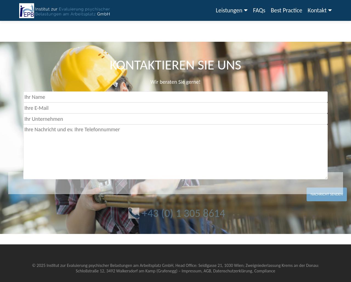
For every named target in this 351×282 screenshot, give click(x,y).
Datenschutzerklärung (232, 270)
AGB (207, 270)
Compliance (264, 270)
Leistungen (229, 10)
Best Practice (286, 10)
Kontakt (317, 10)
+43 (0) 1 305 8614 (183, 213)
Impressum (191, 270)
